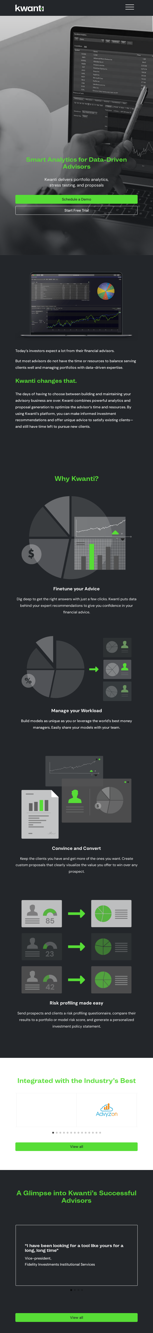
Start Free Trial (76, 210)
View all (76, 1146)
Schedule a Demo (76, 199)
